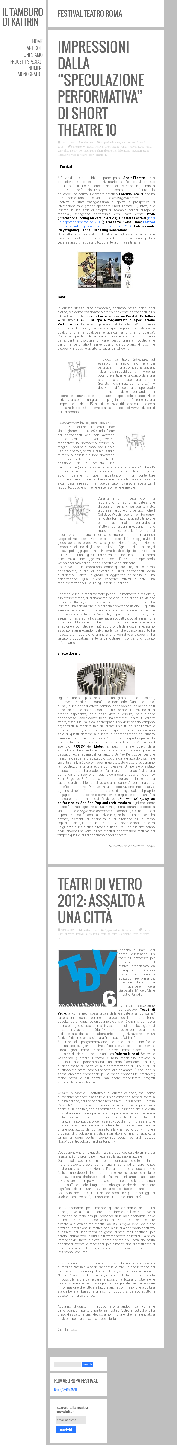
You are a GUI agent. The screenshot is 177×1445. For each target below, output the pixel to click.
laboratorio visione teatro (72, 154)
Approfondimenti (110, 142)
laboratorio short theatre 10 (100, 150)
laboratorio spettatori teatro (134, 150)
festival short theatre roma (111, 146)
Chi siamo (33, 54)
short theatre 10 (98, 154)
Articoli (35, 47)
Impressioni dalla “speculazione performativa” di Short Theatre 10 (101, 88)
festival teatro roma (140, 146)
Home (37, 41)
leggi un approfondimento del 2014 (106, 226)
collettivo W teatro (82, 146)
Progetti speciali (26, 61)
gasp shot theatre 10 (70, 150)
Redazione (87, 142)
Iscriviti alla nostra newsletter (72, 1410)
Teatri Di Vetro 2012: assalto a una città (101, 901)
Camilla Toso (89, 929)
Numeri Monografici (30, 71)
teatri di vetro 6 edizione (116, 933)
